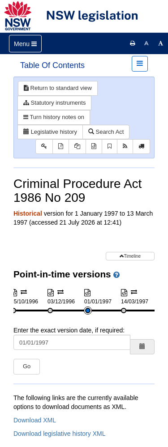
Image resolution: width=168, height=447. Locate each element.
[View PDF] (60, 146)
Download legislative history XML (59, 433)
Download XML (34, 420)
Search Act (106, 131)
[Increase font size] (160, 43)
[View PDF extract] (77, 146)
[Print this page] (132, 43)
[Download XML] (94, 146)
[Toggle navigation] (25, 43)
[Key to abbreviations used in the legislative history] (44, 146)
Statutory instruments (54, 102)
